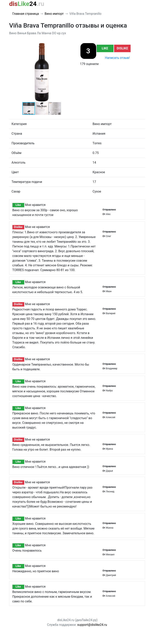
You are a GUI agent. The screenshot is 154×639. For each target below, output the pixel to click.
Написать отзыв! (117, 58)
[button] (70, 46)
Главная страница (25, 14)
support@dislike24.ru (92, 625)
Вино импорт (54, 14)
